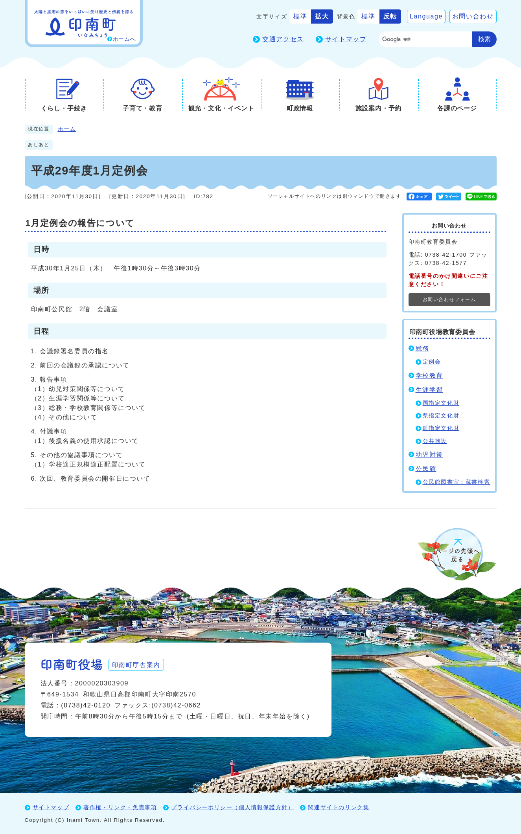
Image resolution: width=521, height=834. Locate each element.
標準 (300, 16)
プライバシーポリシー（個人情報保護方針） (232, 807)
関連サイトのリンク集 (338, 807)
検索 (484, 39)
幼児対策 (429, 454)
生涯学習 (429, 389)
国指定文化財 (441, 403)
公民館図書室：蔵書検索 (456, 482)
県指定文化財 (441, 416)
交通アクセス (283, 39)
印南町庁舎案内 (137, 664)
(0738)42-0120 (85, 705)
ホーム (67, 129)
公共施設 (435, 441)
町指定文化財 (441, 428)
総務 (422, 348)
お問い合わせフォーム (449, 299)
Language (426, 16)
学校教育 (429, 375)
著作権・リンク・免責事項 (120, 807)
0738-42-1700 (446, 255)
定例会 (432, 362)
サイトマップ (346, 39)
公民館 (426, 468)
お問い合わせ (473, 16)
